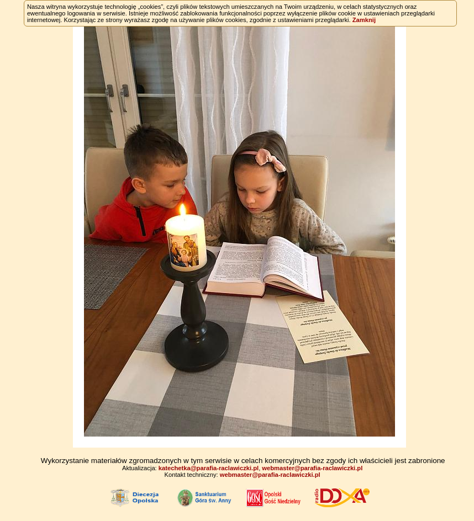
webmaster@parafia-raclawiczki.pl (312, 468)
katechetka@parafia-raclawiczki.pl (209, 468)
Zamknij (364, 20)
